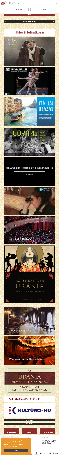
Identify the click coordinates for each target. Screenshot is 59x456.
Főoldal (29, 432)
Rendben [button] (16, 450)
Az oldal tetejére (47, 432)
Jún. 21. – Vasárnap (29, 21)
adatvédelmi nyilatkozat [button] (10, 446)
